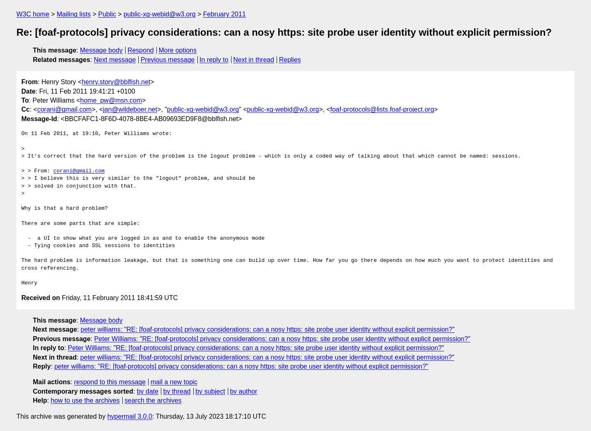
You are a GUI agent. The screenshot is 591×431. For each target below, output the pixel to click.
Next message (115, 59)
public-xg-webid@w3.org (159, 14)
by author (243, 391)
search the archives (153, 400)
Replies (290, 59)
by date (147, 391)
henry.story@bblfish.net (116, 81)
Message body (101, 50)
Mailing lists (74, 14)
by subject (210, 391)
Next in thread (253, 59)
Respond (141, 50)
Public (107, 14)
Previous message (168, 59)
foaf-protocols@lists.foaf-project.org (382, 109)
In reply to (213, 59)
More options (178, 50)
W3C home (32, 14)
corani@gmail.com (64, 109)
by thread (177, 391)
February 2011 (224, 14)
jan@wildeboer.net (130, 109)
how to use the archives (85, 400)
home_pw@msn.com (111, 100)
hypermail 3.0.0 (129, 416)
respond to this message (109, 381)
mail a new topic (174, 381)
